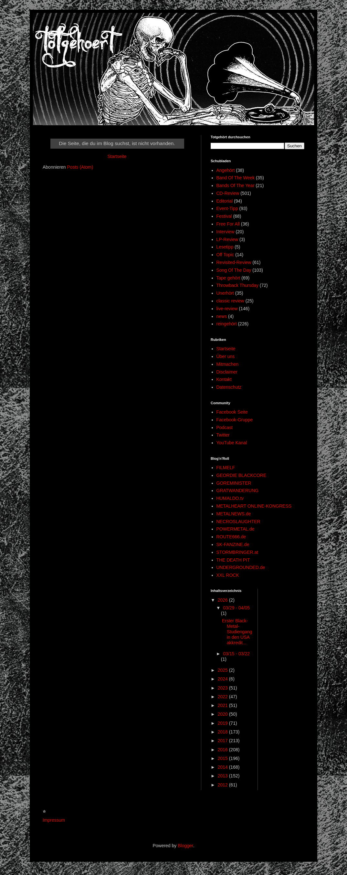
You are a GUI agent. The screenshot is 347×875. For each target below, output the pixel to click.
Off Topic (225, 254)
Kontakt (224, 379)
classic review (230, 300)
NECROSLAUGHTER (238, 521)
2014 (223, 767)
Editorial (224, 201)
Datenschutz (229, 387)
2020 (223, 714)
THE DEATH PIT (233, 560)
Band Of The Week (235, 177)
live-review (227, 308)
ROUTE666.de (231, 536)
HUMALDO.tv (230, 498)
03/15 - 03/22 (236, 653)
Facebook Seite (232, 412)
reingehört (226, 323)
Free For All (228, 224)
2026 (223, 600)
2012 (223, 784)
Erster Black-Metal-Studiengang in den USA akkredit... (237, 631)
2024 (223, 678)
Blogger (185, 845)
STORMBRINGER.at (237, 552)
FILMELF (225, 467)
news (221, 316)
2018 (223, 731)
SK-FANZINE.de (232, 544)
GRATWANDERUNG (237, 490)
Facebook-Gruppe (234, 419)
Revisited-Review (233, 262)
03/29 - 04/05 (236, 607)
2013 (223, 775)
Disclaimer (226, 371)
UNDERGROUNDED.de (240, 567)
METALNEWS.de (233, 513)
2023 (223, 688)
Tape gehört (228, 277)
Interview (225, 231)
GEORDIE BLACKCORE (241, 475)
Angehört (225, 170)
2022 (223, 696)
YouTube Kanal (231, 442)
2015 (223, 758)
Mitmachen (227, 364)
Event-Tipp (227, 208)
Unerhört (225, 293)
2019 (223, 723)
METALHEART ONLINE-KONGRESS (254, 506)
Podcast (224, 427)
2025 (223, 670)
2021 (223, 705)
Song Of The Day (233, 270)
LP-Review (227, 239)
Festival (224, 216)
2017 (223, 740)
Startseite (116, 156)
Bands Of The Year (235, 185)
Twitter (223, 435)
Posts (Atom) (80, 167)
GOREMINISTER (233, 483)
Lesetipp (225, 246)
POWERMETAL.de (235, 529)
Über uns (225, 356)
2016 (223, 749)
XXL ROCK (227, 575)
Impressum (54, 820)
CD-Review (227, 193)
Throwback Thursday (237, 285)
